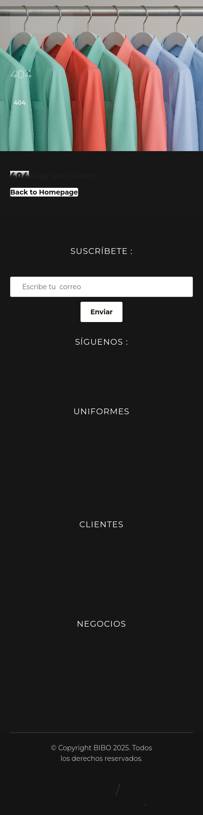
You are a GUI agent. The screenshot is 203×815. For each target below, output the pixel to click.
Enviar (101, 312)
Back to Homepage (44, 192)
